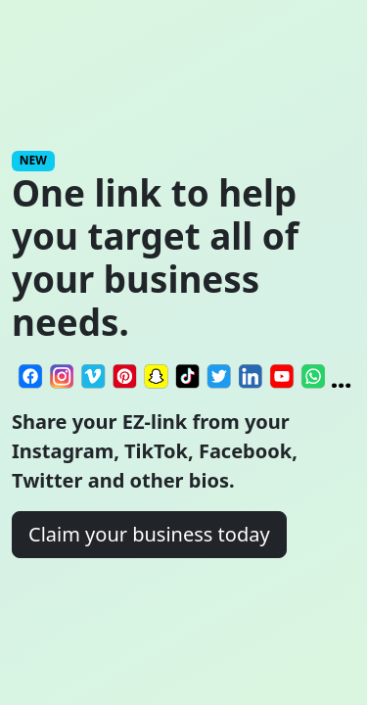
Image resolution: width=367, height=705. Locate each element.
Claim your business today (149, 534)
